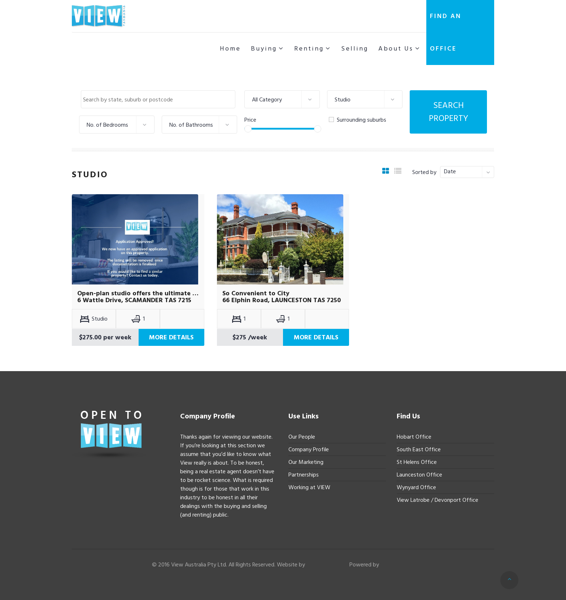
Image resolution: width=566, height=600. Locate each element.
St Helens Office (417, 462)
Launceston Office (419, 474)
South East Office (419, 449)
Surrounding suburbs (357, 120)
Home (230, 48)
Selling (354, 48)
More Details (171, 337)
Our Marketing (305, 462)
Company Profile (308, 449)
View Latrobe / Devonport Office (437, 500)
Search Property (448, 111)
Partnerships (303, 474)
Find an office (445, 32)
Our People (301, 436)
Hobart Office (414, 436)
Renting (309, 48)
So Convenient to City (255, 293)
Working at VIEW (309, 487)
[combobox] (158, 99)
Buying (264, 48)
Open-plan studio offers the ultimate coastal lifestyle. (138, 293)
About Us (395, 48)
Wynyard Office (416, 487)
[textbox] (160, 99)
